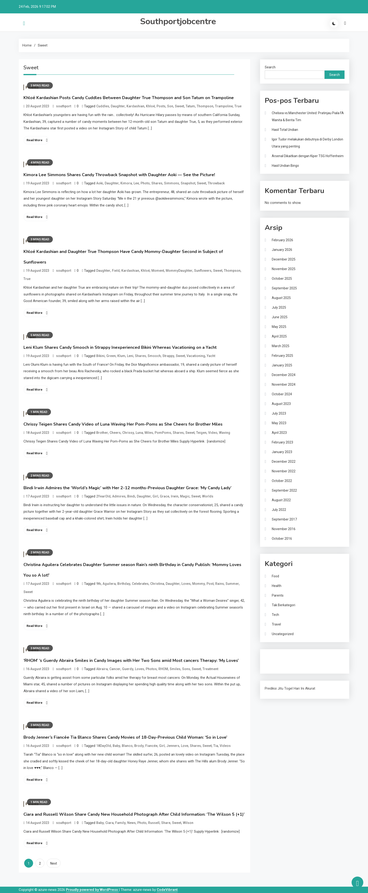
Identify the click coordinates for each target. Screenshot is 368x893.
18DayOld (103, 746)
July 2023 (279, 413)
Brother (102, 433)
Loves (186, 584)
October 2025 (282, 278)
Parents (278, 595)
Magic (185, 496)
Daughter (118, 106)
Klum (121, 356)
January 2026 (282, 250)
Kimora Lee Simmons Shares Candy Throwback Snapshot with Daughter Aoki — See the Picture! (119, 175)
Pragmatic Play (276, 663)
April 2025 (279, 336)
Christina (157, 584)
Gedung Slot (274, 657)
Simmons (171, 183)
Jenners (172, 746)
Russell (154, 823)
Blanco (127, 746)
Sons (186, 669)
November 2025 (283, 269)
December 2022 (283, 461)
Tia (215, 746)
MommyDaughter (179, 270)
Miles (149, 433)
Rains (219, 584)
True (238, 106)
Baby (116, 746)
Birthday (123, 584)
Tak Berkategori (283, 605)
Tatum (190, 106)
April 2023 (279, 433)
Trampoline (224, 106)
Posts (161, 106)
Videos (225, 746)
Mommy (198, 584)
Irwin (174, 496)
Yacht (211, 356)
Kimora (126, 183)
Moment (157, 270)
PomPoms (163, 433)
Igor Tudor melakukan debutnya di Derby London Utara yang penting (307, 142)
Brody (139, 746)
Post (210, 584)
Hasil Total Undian (285, 130)
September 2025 (284, 288)
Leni (130, 356)
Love (184, 746)
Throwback (216, 183)
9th (98, 584)
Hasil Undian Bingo (285, 165)
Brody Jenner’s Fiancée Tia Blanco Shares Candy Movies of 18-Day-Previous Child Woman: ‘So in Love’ (125, 737)
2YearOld (103, 496)
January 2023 (282, 452)
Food (275, 576)
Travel (276, 624)
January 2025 (282, 365)
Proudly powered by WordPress (92, 890)
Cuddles (102, 106)
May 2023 (279, 423)
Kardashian (135, 106)
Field (116, 270)
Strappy (168, 356)
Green (111, 356)
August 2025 (281, 298)
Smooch (154, 356)
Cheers (115, 433)
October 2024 (282, 394)
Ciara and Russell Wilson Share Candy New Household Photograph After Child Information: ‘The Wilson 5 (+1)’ (134, 814)
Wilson (188, 823)
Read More (34, 140)
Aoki (99, 183)
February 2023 (282, 442)
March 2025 (280, 346)
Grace (164, 496)
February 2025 (282, 355)
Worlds (207, 496)
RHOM (163, 669)
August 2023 (281, 404)
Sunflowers (202, 270)
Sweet (179, 106)
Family (120, 823)
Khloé (150, 106)
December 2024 (283, 375)
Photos (151, 669)
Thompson (205, 106)
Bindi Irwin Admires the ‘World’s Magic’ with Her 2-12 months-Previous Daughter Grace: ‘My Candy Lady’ (127, 488)
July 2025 (279, 307)
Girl (155, 496)
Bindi (131, 496)
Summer (232, 584)
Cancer (114, 669)
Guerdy (127, 669)
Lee (136, 183)
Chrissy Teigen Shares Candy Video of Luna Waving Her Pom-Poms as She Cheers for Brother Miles (122, 424)
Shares (156, 183)
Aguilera (109, 584)
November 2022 (283, 471)
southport (63, 106)
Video (212, 433)
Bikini (100, 356)
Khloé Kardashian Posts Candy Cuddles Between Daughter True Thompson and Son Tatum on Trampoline (128, 98)
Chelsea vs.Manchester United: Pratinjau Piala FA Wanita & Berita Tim (308, 116)
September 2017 (284, 519)
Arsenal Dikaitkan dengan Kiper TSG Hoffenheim (308, 156)
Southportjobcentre (178, 21)
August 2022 (281, 500)
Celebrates (140, 584)
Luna (139, 433)
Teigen (201, 433)
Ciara (109, 823)
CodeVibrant (167, 890)
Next (53, 863)
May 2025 (279, 327)
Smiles (175, 669)
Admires (119, 496)
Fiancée (151, 746)
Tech (275, 615)
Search (270, 67)
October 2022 (282, 481)
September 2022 (284, 490)
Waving (224, 433)
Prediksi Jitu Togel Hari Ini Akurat (290, 688)
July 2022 (279, 510)
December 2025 (283, 259)
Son (170, 106)
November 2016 (283, 529)
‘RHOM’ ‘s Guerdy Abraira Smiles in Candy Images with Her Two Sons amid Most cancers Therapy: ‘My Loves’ (131, 660)
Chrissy (128, 433)
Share (165, 823)
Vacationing (196, 356)
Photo (145, 183)
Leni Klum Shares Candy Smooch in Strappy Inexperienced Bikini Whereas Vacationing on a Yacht (120, 347)
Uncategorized (283, 634)
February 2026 (282, 240)
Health (276, 586)
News (131, 823)
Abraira (102, 669)
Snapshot (188, 183)
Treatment (210, 669)
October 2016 (282, 538)
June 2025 (280, 317)
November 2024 (283, 384)
